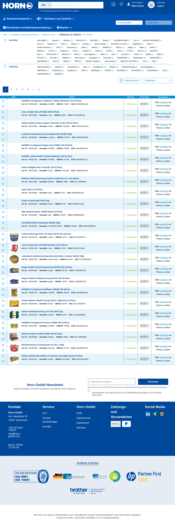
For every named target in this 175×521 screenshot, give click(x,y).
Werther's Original (93, 61)
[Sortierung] (157, 80)
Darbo (64, 44)
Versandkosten (80, 512)
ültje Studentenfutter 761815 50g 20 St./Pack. (42, 212)
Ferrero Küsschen (45, 47)
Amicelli (56, 40)
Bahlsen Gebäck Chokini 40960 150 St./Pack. (42, 334)
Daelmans (52, 44)
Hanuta (95, 47)
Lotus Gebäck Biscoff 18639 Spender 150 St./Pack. (45, 245)
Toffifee (67, 61)
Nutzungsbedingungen (159, 387)
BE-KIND (95, 40)
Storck (56, 61)
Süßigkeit (59, 74)
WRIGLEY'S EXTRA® (130, 61)
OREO (160, 54)
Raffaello (66, 58)
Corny (40, 44)
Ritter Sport (80, 58)
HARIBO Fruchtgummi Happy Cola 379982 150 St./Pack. (47, 145)
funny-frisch (72, 47)
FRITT (59, 47)
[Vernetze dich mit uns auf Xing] (155, 411)
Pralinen (109, 70)
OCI (44, 410)
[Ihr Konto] (136, 5)
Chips (86, 67)
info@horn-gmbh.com (14, 432)
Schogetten (94, 58)
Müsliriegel (96, 70)
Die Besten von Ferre (120, 44)
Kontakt (46, 424)
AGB (79, 410)
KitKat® (41, 51)
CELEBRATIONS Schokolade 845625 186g (41, 223)
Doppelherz (138, 44)
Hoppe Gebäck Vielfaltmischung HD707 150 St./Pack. (46, 278)
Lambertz (87, 51)
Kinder (153, 47)
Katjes (142, 47)
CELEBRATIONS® (122, 40)
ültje (155, 61)
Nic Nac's (126, 54)
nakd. (114, 54)
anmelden (164, 102)
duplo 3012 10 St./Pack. (32, 189)
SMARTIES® (156, 58)
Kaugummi (72, 70)
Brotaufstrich (74, 67)
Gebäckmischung (129, 67)
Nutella (149, 54)
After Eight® (43, 40)
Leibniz (99, 51)
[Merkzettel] (121, 4)
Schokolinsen (137, 70)
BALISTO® (81, 40)
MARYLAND (52, 54)
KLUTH (52, 51)
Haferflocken (43, 70)
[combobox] (78, 5)
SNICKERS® (43, 61)
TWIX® (78, 61)
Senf (165, 70)
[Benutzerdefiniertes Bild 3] (106, 474)
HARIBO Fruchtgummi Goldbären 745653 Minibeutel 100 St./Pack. (52, 101)
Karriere (81, 425)
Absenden (153, 382)
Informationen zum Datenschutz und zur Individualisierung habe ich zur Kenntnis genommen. (126, 391)
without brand (111, 61)
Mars (40, 54)
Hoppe (132, 47)
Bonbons (59, 67)
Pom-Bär (54, 58)
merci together (90, 54)
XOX (146, 61)
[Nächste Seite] (33, 89)
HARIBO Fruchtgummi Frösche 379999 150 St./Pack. (46, 323)
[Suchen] (99, 5)
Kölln (76, 51)
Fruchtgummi (99, 67)
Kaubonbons (58, 70)
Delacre (75, 44)
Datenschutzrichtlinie (139, 387)
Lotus (120, 51)
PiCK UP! (42, 58)
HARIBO (107, 47)
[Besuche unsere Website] (162, 411)
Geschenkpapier (148, 67)
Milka (104, 54)
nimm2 (138, 54)
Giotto (84, 47)
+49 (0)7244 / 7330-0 (15, 426)
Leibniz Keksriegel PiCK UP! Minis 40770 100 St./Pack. (46, 234)
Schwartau (108, 58)
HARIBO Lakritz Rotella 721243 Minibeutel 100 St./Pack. (47, 156)
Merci (77, 54)
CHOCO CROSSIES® (152, 40)
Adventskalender (44, 67)
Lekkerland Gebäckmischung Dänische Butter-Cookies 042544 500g (53, 256)
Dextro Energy (101, 44)
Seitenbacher (139, 58)
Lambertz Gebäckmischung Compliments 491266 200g (47, 134)
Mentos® (66, 54)
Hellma (120, 47)
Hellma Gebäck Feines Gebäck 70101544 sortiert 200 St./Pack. (50, 123)
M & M (130, 51)
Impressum (83, 420)
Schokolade (122, 70)
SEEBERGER (123, 58)
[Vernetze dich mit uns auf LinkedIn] (148, 411)
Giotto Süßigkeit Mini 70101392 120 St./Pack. (42, 167)
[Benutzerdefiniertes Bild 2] (68, 474)
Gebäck (114, 67)
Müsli (84, 70)
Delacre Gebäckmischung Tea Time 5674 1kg (42, 311)
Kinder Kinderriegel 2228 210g (35, 200)
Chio (136, 40)
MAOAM (154, 51)
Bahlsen (68, 40)
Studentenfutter (44, 74)
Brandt (106, 40)
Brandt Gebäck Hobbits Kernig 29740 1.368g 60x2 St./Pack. (49, 300)
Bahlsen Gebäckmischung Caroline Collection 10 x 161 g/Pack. (51, 178)
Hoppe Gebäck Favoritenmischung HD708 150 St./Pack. (47, 267)
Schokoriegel (153, 70)
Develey (87, 44)
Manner (142, 51)
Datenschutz (83, 415)
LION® (110, 51)
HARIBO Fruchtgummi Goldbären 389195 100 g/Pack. (46, 289)
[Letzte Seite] (39, 89)
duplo (150, 44)
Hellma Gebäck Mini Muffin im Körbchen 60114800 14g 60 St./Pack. (52, 356)
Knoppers (65, 51)
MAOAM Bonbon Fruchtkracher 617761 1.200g (43, 345)
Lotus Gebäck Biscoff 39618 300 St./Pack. (41, 112)
